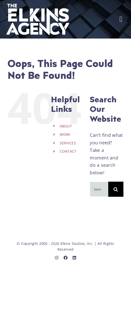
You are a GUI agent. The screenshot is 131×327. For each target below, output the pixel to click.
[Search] (115, 189)
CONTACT (68, 151)
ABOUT (66, 126)
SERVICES (68, 143)
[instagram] (56, 258)
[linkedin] (74, 258)
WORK (65, 134)
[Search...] (99, 189)
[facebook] (65, 258)
